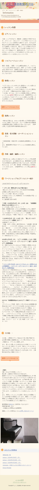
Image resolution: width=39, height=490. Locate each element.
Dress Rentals (7, 468)
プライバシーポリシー (19, 482)
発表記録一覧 (7, 455)
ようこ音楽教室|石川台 (19, 4)
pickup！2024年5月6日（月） (12, 457)
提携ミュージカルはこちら (10, 107)
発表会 (11, 404)
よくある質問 (19, 480)
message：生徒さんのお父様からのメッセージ (17, 465)
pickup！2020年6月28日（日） (12, 462)
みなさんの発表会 (10, 450)
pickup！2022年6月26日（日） (12, 460)
